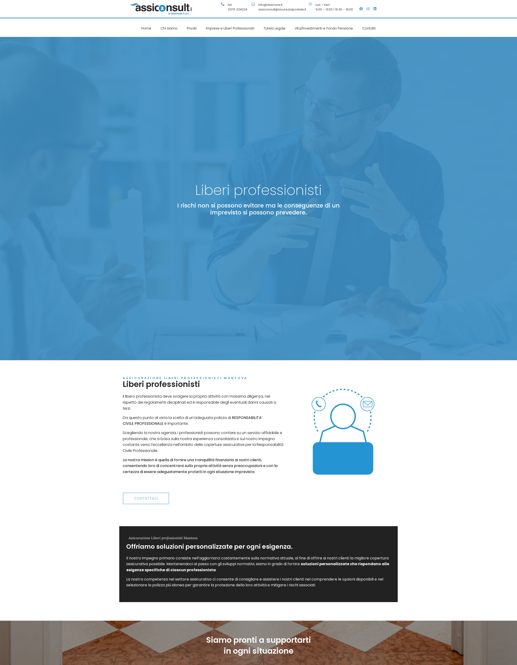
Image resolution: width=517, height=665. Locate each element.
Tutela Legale (274, 28)
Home (146, 28)
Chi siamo (169, 28)
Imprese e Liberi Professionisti (230, 28)
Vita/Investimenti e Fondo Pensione (324, 28)
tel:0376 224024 (237, 7)
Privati (192, 28)
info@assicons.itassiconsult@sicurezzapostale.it (282, 7)
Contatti (369, 28)
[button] (146, 503)
